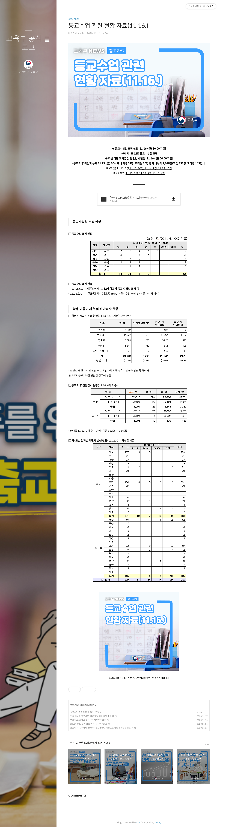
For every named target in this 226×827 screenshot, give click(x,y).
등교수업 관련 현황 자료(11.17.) (84, 712)
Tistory (157, 822)
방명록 (21, 819)
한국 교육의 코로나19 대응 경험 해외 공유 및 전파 (92, 716)
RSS (35, 819)
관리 (49, 819)
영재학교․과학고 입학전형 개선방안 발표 (88, 720)
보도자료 (73, 19)
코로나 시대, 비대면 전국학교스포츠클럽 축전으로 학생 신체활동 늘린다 (101, 727)
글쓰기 (7, 819)
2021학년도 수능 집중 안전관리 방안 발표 (88, 724)
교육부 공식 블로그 (28, 43)
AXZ (138, 822)
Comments (77, 795)
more (207, 744)
